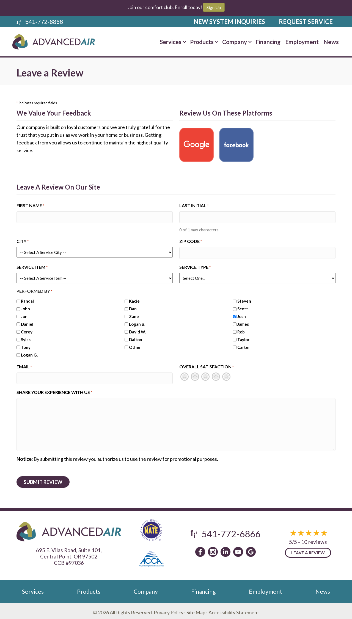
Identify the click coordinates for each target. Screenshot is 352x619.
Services (171, 41)
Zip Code (190, 240)
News (331, 41)
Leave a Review (308, 549)
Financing (267, 41)
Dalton (135, 337)
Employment (302, 41)
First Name (30, 206)
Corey (26, 329)
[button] (185, 41)
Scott (242, 306)
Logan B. (137, 322)
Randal (27, 299)
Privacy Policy (168, 609)
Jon (24, 314)
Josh (241, 314)
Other (135, 345)
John (25, 306)
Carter (243, 345)
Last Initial (193, 206)
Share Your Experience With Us (54, 390)
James (243, 322)
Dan (133, 306)
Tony (26, 345)
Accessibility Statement (233, 609)
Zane (134, 314)
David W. (137, 329)
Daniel (27, 322)
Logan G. (29, 352)
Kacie (134, 299)
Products (202, 41)
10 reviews (314, 539)
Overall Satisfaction (206, 365)
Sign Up (214, 7)
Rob (241, 329)
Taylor (243, 337)
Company (234, 41)
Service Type (195, 265)
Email (24, 365)
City (22, 240)
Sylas (26, 337)
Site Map (195, 609)
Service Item (32, 265)
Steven (244, 299)
